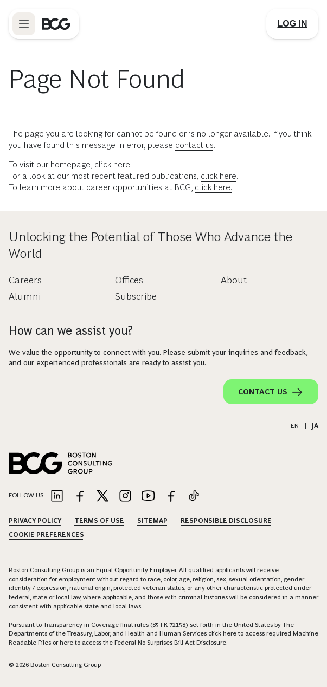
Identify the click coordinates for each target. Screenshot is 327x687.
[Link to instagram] (125, 496)
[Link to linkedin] (57, 496)
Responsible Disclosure (226, 520)
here (229, 633)
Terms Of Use (99, 520)
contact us (194, 145)
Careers (25, 280)
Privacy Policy (35, 520)
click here (112, 164)
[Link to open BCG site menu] (24, 24)
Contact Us (271, 392)
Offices (129, 280)
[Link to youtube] (148, 496)
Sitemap (152, 520)
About (234, 280)
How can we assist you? (71, 331)
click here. (213, 187)
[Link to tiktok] (194, 496)
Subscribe (136, 296)
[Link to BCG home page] (56, 23)
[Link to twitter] (102, 496)
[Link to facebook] (80, 496)
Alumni (25, 296)
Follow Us (26, 495)
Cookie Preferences (46, 535)
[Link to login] (292, 24)
